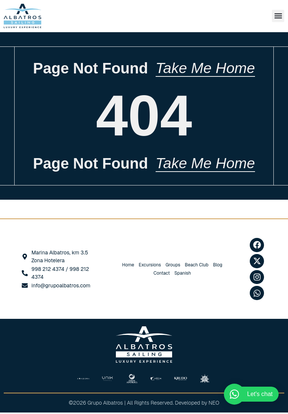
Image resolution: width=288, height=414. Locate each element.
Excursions (150, 266)
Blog (217, 266)
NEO (213, 404)
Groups (172, 266)
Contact (161, 275)
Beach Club (196, 266)
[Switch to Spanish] (182, 275)
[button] (278, 16)
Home (128, 266)
